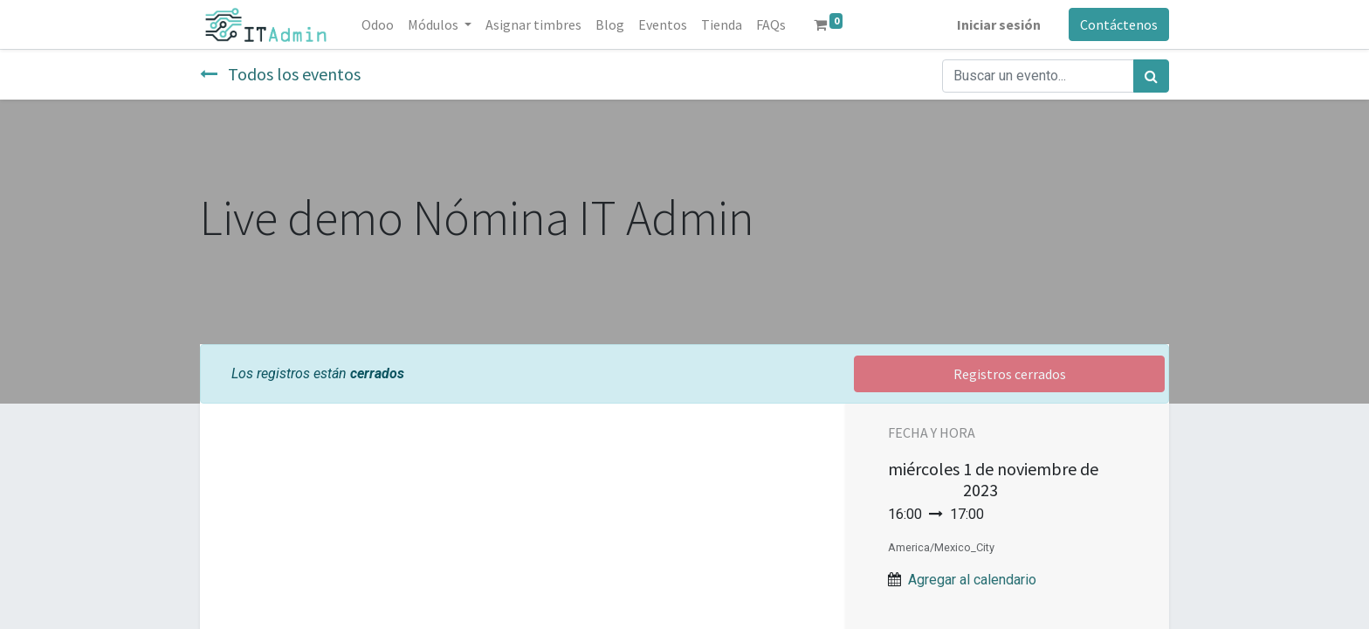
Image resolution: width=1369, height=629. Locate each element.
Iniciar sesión (999, 24)
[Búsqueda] (1151, 76)
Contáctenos (1119, 24)
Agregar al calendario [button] (972, 579)
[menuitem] (377, 24)
